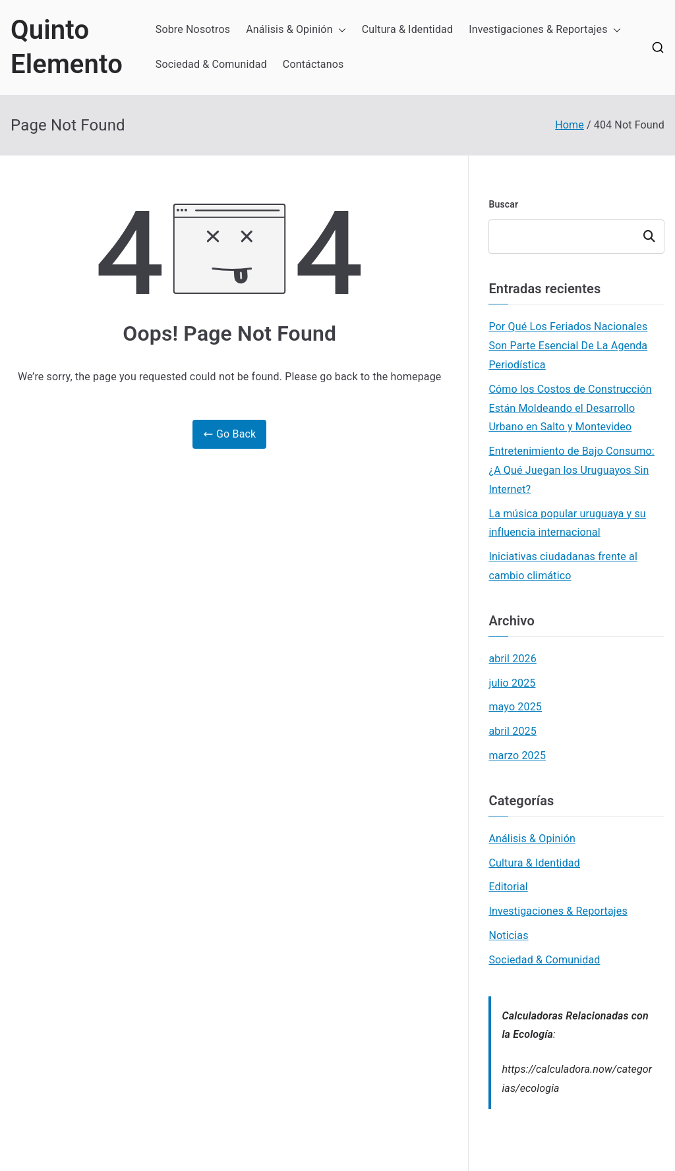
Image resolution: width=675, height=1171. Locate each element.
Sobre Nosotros (193, 29)
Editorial (507, 886)
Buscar (503, 204)
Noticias (508, 935)
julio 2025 (511, 683)
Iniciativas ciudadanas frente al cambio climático (562, 566)
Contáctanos (313, 64)
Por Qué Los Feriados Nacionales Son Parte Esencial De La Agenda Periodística (567, 345)
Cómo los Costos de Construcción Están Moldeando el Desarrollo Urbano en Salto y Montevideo (569, 408)
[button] (339, 30)
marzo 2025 (517, 755)
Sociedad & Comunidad (211, 64)
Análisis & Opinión (296, 30)
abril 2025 (512, 731)
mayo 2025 (515, 706)
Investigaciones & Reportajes (545, 30)
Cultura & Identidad (408, 29)
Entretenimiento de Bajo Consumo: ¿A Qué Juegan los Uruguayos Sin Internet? (571, 470)
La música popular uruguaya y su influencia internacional (566, 523)
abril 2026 (512, 658)
